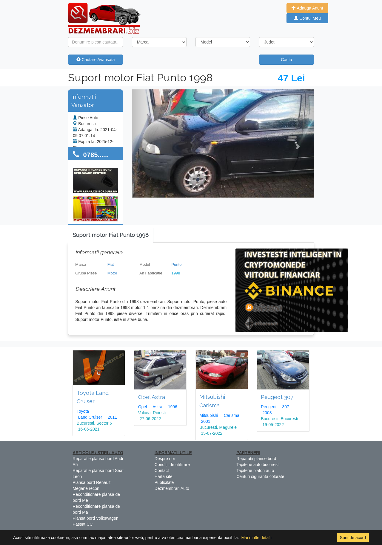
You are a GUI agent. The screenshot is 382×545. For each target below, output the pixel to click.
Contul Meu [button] (307, 18)
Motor (112, 273)
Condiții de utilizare (172, 464)
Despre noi (165, 458)
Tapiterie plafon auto (255, 470)
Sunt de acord (353, 537)
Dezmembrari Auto (172, 488)
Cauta (286, 59)
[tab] (110, 235)
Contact (162, 470)
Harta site (163, 476)
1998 (175, 273)
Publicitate (164, 482)
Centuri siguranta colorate (260, 476)
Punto (176, 264)
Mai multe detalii (256, 537)
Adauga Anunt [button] (307, 8)
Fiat (110, 264)
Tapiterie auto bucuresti (258, 464)
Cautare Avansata (95, 59)
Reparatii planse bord (256, 458)
